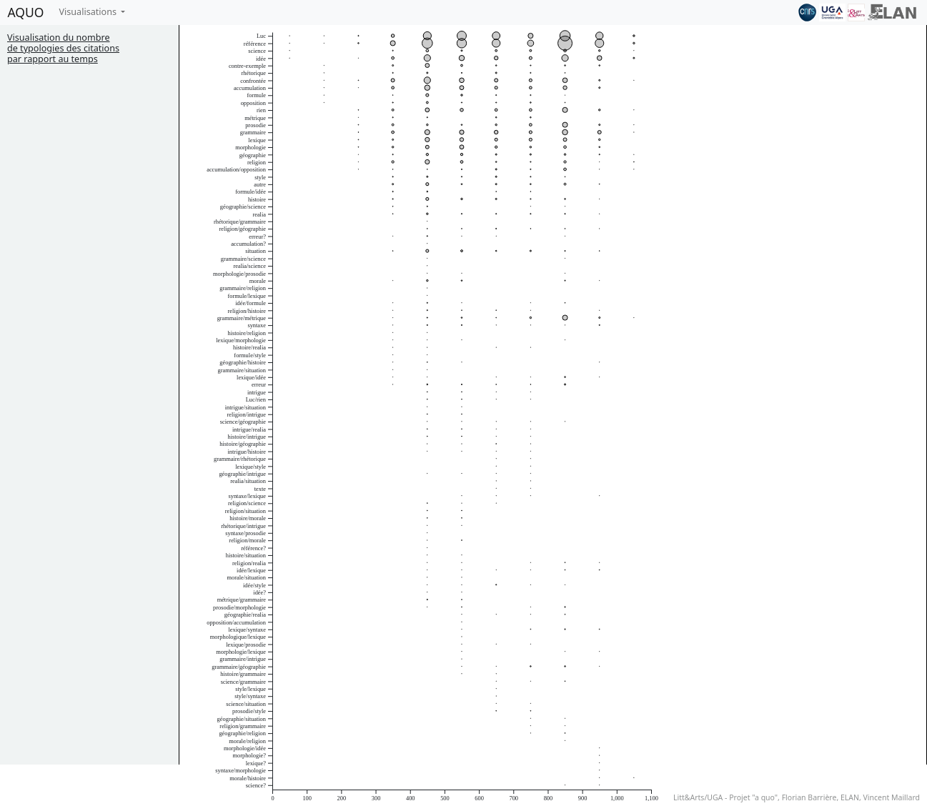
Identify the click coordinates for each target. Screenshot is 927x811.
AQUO (26, 12)
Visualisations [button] (89, 12)
